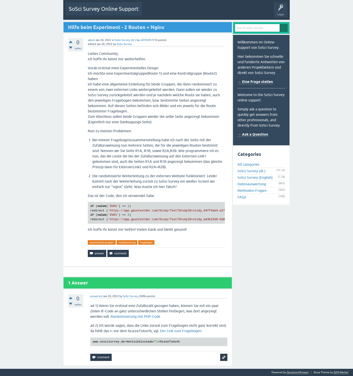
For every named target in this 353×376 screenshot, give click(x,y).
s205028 (145, 40)
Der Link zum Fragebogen (180, 331)
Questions (151, 12)
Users (202, 12)
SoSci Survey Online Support (104, 9)
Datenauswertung (252, 184)
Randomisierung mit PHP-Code (135, 316)
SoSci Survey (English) (255, 177)
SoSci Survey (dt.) (125, 40)
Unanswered (170, 12)
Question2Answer (298, 372)
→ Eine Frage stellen (255, 82)
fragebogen (146, 242)
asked (91, 40)
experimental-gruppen (102, 242)
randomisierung (127, 242)
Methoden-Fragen (252, 190)
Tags (188, 12)
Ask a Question (220, 12)
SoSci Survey (124, 44)
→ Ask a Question (253, 134)
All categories (248, 164)
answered (96, 296)
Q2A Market (341, 372)
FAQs (242, 197)
